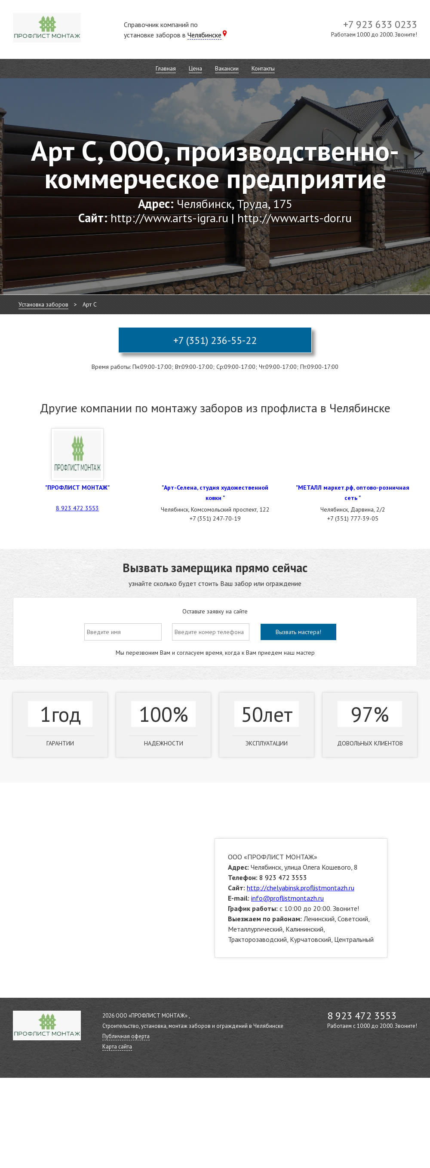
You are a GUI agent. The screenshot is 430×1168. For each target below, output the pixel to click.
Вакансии (227, 68)
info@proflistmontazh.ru (287, 898)
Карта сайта (117, 1046)
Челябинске (204, 35)
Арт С (90, 304)
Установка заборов (43, 304)
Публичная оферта (126, 1036)
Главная (166, 68)
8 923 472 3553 (77, 508)
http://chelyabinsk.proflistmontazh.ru (300, 887)
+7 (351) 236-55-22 (215, 340)
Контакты (263, 68)
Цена (195, 68)
